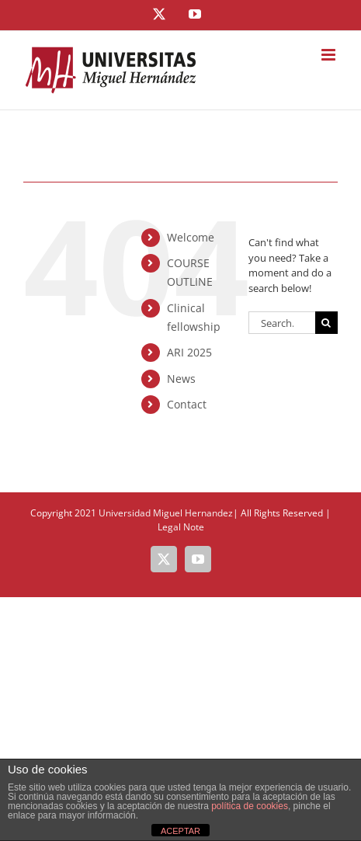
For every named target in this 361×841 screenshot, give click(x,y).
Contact (187, 404)
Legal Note (181, 526)
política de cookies (249, 806)
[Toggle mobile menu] (329, 55)
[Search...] (281, 322)
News (181, 378)
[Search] (326, 322)
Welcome (190, 237)
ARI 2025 (189, 352)
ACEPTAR (180, 831)
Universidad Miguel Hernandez (166, 513)
